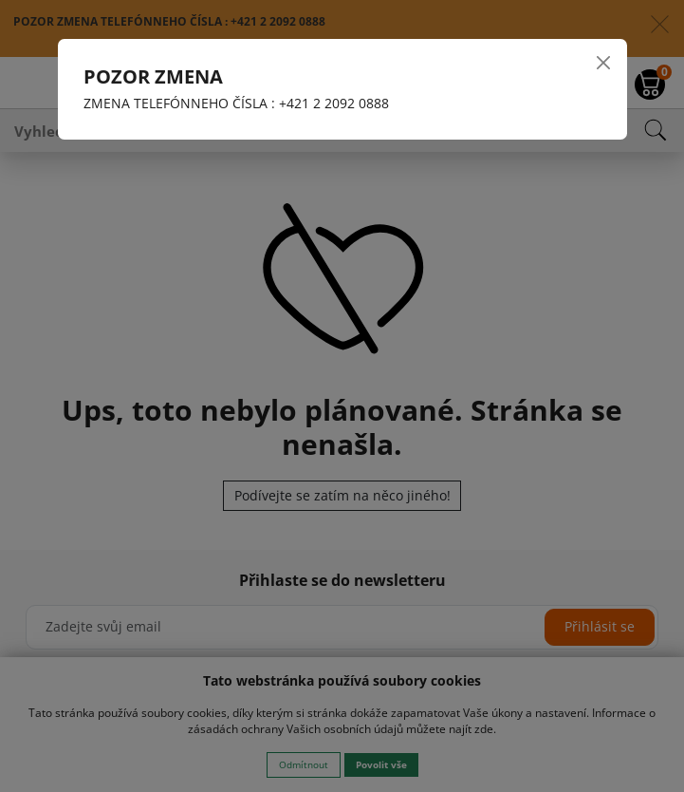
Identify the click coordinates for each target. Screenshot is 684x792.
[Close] (602, 62)
